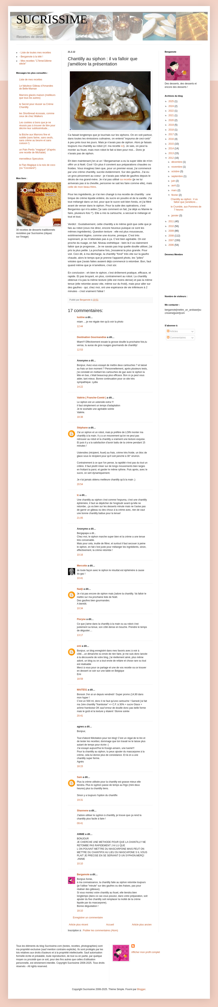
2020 (172, 120)
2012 (172, 158)
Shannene (82, 810)
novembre (177, 166)
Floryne (81, 619)
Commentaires (176, 337)
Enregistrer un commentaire (88, 917)
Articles (172, 331)
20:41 (80, 715)
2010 (172, 226)
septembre (177, 176)
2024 (172, 106)
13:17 (80, 635)
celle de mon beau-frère (82, 186)
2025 (172, 101)
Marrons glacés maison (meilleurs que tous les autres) (37, 96)
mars (174, 190)
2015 (172, 143)
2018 (172, 129)
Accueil (110, 924)
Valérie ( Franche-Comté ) (91, 397)
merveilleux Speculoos (31, 158)
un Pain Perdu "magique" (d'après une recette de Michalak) (37, 151)
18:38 (80, 417)
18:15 (80, 766)
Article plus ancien (142, 924)
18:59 (80, 678)
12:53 (80, 349)
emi (79, 646)
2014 (172, 148)
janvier (175, 215)
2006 (172, 245)
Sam (79, 777)
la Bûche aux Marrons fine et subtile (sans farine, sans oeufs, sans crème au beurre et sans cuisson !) (36, 139)
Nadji (80, 589)
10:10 (80, 863)
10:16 (80, 554)
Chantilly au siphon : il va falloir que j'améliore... (184, 200)
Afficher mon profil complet (145, 952)
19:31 (80, 800)
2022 (172, 110)
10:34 (80, 608)
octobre (175, 171)
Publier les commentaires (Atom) (100, 930)
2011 (172, 221)
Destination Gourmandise (91, 337)
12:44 (80, 326)
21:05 (80, 517)
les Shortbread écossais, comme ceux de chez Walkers (36, 115)
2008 (172, 235)
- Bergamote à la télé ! (31, 56)
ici (122, 145)
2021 (172, 115)
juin (173, 180)
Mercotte (82, 565)
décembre (177, 162)
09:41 (80, 823)
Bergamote (83, 874)
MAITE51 (82, 689)
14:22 (80, 386)
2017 (172, 134)
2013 (172, 153)
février (175, 195)
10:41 (80, 578)
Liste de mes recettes (30, 79)
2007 (172, 240)
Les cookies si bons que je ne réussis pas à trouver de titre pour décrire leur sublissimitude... (37, 125)
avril (173, 185)
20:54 (80, 484)
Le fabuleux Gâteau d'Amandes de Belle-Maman (36, 87)
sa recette (126, 179)
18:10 (80, 910)
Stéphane (82, 427)
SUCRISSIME (51, 19)
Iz (78, 495)
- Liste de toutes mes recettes (35, 52)
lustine (81, 317)
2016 (172, 139)
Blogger (141, 989)
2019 (172, 124)
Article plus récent (78, 924)
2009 (172, 230)
